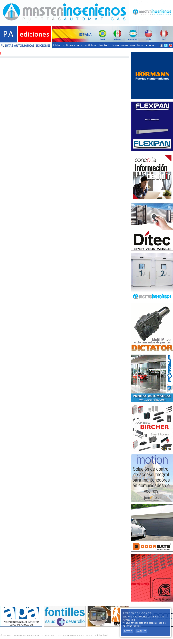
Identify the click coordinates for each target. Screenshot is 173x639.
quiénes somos (72, 45)
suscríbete (136, 45)
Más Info (141, 631)
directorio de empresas (113, 45)
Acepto (128, 631)
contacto (151, 45)
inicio (56, 45)
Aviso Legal (102, 635)
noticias (90, 45)
